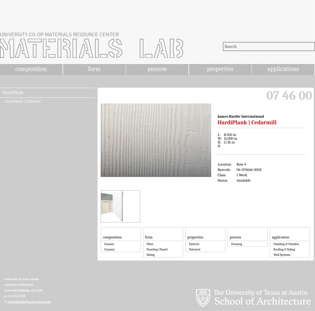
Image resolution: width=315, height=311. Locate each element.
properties (220, 69)
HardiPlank (13, 93)
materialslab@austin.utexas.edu (29, 301)
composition (31, 69)
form (94, 69)
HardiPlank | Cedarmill (23, 101)
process (157, 69)
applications (283, 69)
